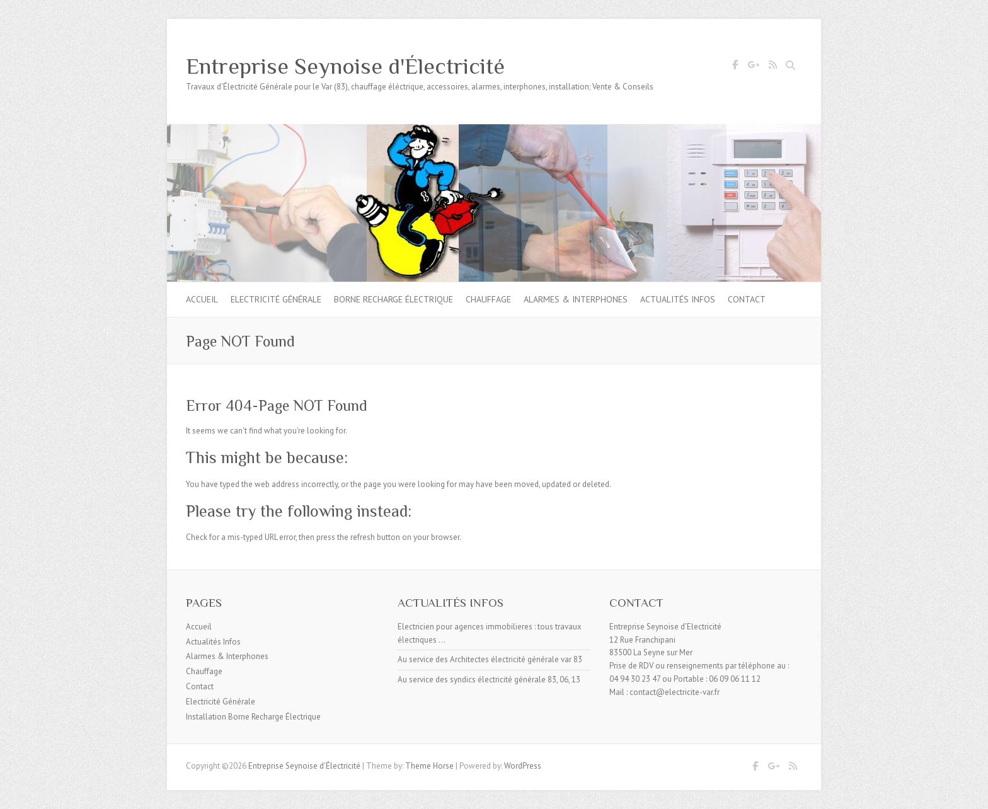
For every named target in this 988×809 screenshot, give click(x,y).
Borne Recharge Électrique (393, 299)
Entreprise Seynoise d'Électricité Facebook (734, 66)
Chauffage (488, 299)
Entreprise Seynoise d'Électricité (345, 66)
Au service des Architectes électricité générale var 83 (490, 659)
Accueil (202, 299)
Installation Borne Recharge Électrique (253, 716)
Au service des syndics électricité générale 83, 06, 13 (489, 679)
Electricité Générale (276, 299)
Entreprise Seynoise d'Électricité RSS (772, 66)
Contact (747, 299)
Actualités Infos (677, 299)
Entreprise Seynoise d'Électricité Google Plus (753, 66)
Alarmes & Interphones (576, 299)
